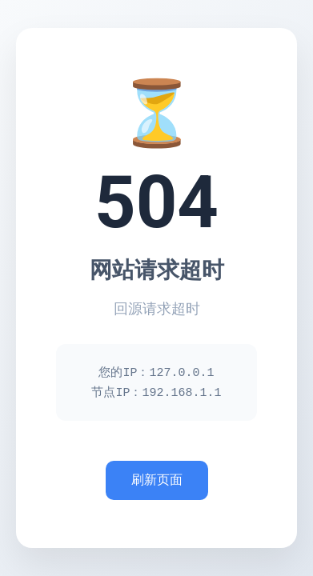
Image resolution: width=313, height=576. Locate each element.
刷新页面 (157, 481)
